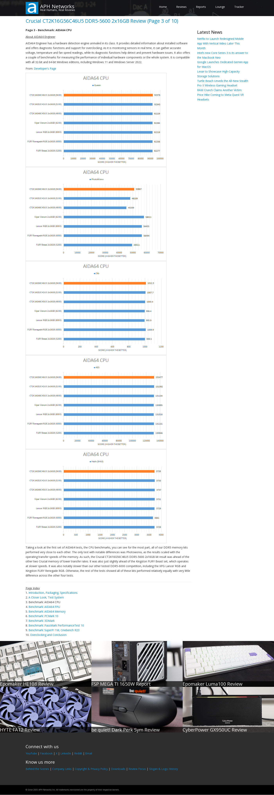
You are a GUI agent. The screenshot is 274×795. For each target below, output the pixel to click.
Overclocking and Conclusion (48, 635)
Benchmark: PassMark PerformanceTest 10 (56, 625)
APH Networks (57, 6)
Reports (201, 7)
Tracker (239, 7)
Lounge (220, 7)
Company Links (62, 769)
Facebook (46, 753)
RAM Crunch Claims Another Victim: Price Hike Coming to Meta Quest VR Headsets (220, 94)
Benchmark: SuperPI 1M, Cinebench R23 (54, 630)
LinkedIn (65, 753)
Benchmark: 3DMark (42, 621)
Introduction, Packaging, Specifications (53, 593)
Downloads (118, 769)
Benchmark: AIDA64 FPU (44, 607)
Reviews (181, 7)
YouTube (31, 753)
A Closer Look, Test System (46, 597)
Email (88, 753)
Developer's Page (45, 68)
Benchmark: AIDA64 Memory (47, 611)
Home (163, 7)
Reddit (78, 753)
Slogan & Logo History (163, 769)
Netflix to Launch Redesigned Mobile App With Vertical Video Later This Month (220, 43)
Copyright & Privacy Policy (91, 769)
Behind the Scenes (37, 769)
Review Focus (137, 769)
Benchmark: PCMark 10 (43, 616)
